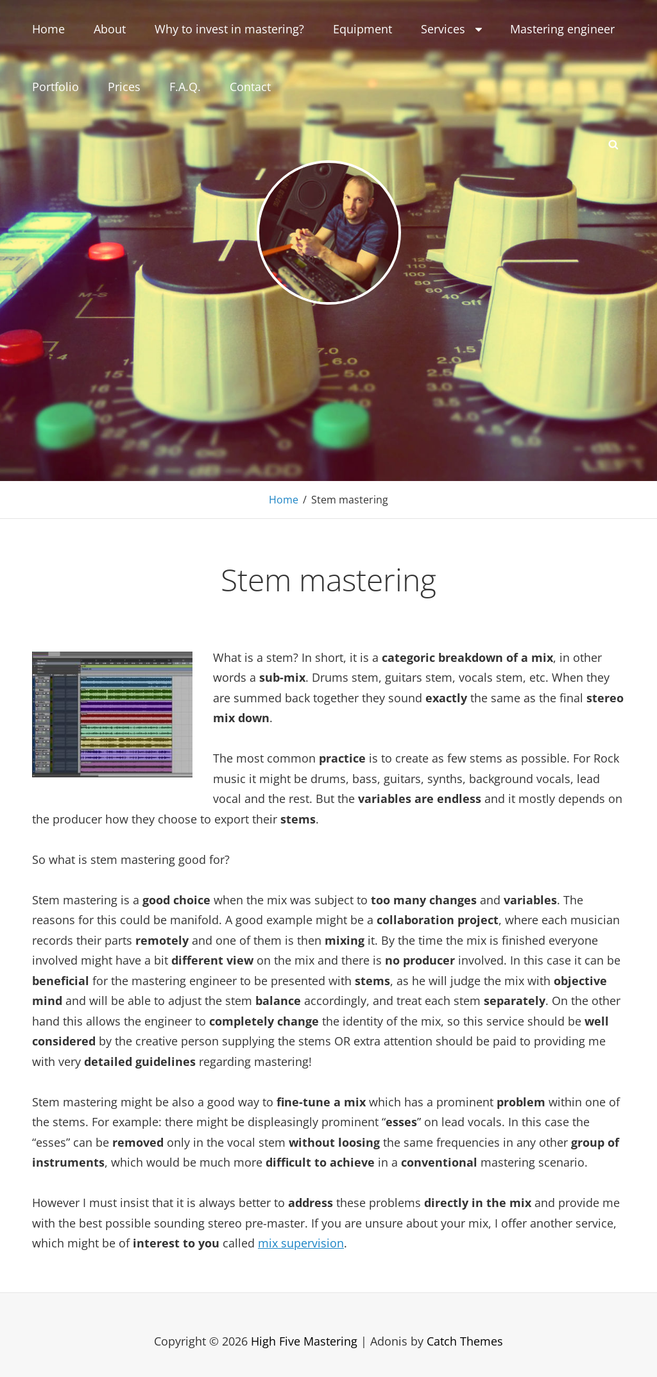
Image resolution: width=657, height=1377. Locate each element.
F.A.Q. (185, 86)
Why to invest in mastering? (229, 29)
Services (452, 29)
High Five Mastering (304, 1341)
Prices (124, 86)
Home (48, 29)
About (110, 29)
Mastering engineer (562, 29)
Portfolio (55, 86)
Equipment (362, 29)
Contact (250, 86)
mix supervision (301, 1243)
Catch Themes (465, 1341)
